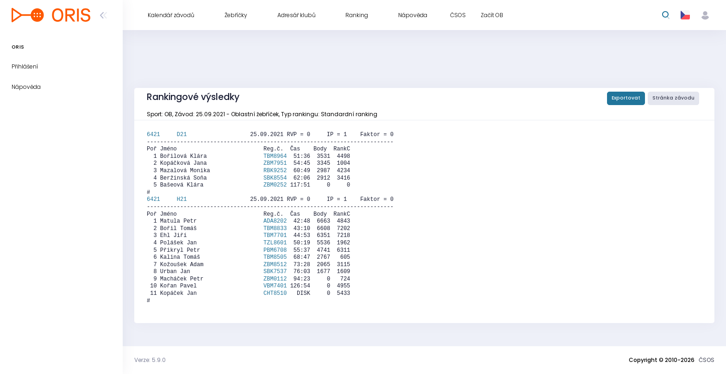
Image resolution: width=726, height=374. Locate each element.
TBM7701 (275, 235)
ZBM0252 (275, 185)
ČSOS (706, 360)
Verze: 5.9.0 (150, 360)
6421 (162, 134)
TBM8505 (275, 257)
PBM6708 (275, 250)
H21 (182, 199)
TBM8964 (275, 156)
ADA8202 (275, 221)
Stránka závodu (673, 97)
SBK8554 (275, 178)
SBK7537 (275, 271)
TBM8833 (275, 228)
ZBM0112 (275, 279)
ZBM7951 (275, 163)
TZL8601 (275, 243)
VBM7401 (275, 286)
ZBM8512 (275, 265)
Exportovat (626, 97)
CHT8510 (275, 293)
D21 (182, 134)
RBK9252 (275, 171)
